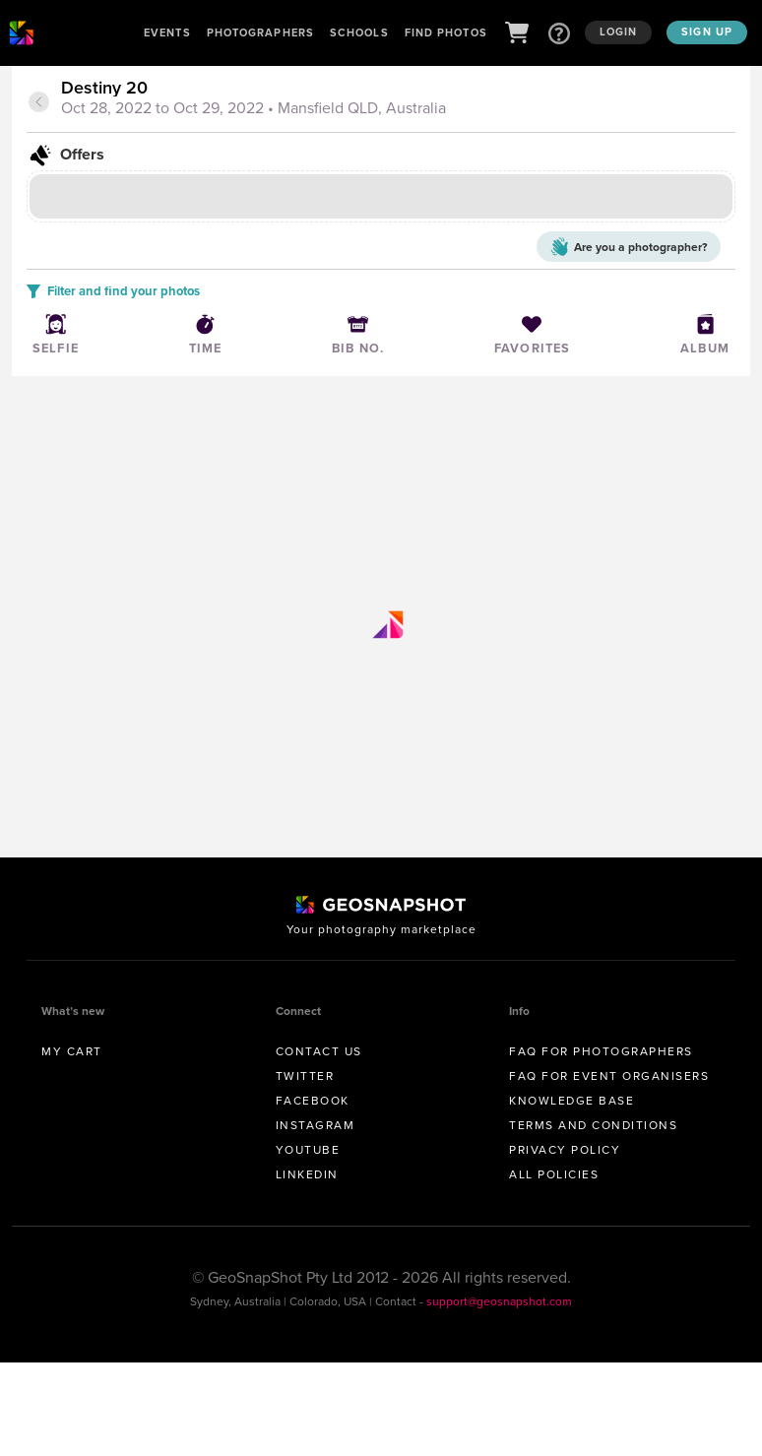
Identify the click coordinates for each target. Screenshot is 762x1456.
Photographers (260, 32)
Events (167, 32)
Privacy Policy (564, 1150)
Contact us (319, 1051)
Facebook (312, 1100)
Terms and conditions (593, 1125)
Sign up (706, 31)
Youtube (308, 1150)
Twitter (305, 1076)
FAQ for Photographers (601, 1051)
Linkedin (307, 1174)
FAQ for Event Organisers (609, 1076)
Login (619, 31)
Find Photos (446, 32)
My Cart (71, 1051)
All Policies (554, 1174)
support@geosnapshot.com (499, 1301)
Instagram (315, 1125)
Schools (359, 32)
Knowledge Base (571, 1100)
